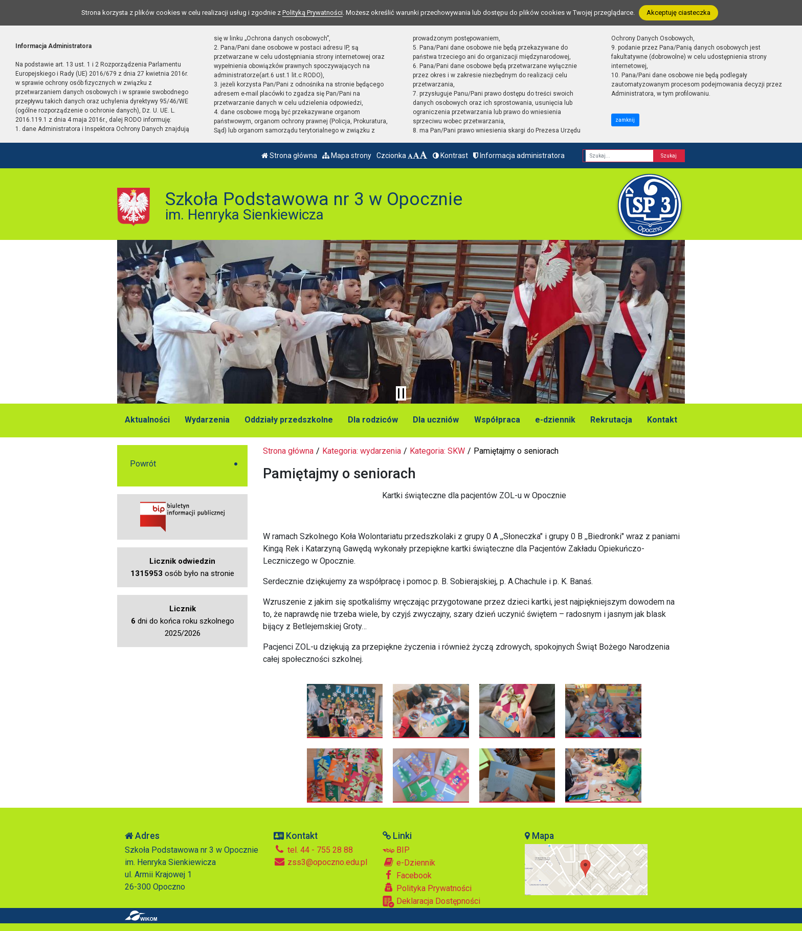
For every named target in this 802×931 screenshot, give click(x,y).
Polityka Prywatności (427, 888)
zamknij (625, 120)
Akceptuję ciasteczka (678, 12)
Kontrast (450, 155)
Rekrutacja (611, 420)
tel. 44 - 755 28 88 (313, 850)
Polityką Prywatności (312, 12)
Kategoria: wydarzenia (361, 451)
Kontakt (662, 420)
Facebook (407, 875)
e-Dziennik (409, 862)
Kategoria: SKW (437, 451)
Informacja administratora (519, 155)
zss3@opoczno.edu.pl (320, 862)
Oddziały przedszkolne (288, 420)
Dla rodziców (373, 420)
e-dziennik (555, 420)
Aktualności (147, 420)
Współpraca (497, 420)
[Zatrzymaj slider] (401, 393)
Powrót (143, 464)
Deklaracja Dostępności (431, 901)
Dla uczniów (436, 420)
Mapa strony (346, 155)
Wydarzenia (207, 420)
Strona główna (289, 155)
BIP (396, 850)
